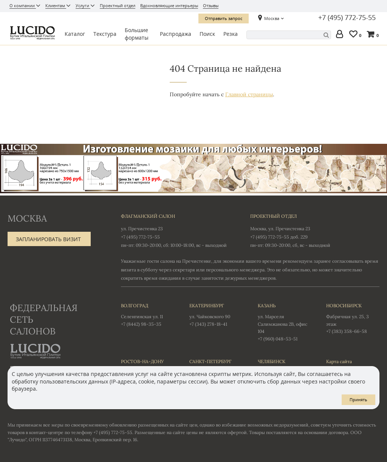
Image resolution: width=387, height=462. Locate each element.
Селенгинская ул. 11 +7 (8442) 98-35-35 (147, 314)
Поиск (207, 33)
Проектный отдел (117, 5)
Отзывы (210, 5)
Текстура (104, 33)
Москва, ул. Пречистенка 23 (280, 228)
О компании (22, 5)
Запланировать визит (48, 239)
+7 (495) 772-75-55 (347, 18)
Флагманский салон (148, 216)
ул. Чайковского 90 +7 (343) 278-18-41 (216, 314)
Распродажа (175, 33)
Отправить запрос (223, 18)
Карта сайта (339, 361)
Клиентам (55, 5)
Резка (230, 33)
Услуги (83, 5)
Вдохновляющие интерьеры (169, 5)
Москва (271, 18)
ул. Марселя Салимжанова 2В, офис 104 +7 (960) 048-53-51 (284, 322)
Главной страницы (249, 94)
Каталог (75, 33)
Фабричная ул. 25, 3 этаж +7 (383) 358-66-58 (352, 318)
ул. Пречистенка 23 (142, 228)
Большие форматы (137, 34)
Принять (358, 399)
